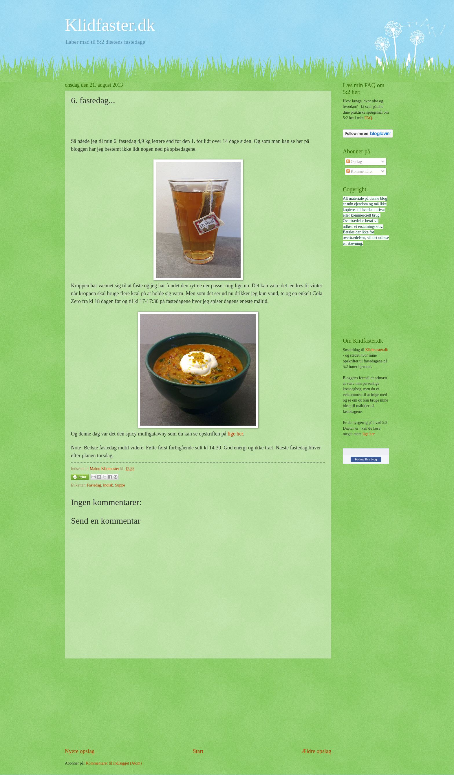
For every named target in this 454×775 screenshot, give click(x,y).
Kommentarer (359, 171)
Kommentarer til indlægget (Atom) (114, 763)
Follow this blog (366, 459)
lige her (235, 434)
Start (198, 751)
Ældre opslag (316, 751)
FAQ (368, 118)
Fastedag (94, 485)
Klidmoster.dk (376, 350)
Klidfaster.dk (110, 25)
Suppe (120, 485)
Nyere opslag (79, 751)
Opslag (354, 161)
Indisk (108, 485)
